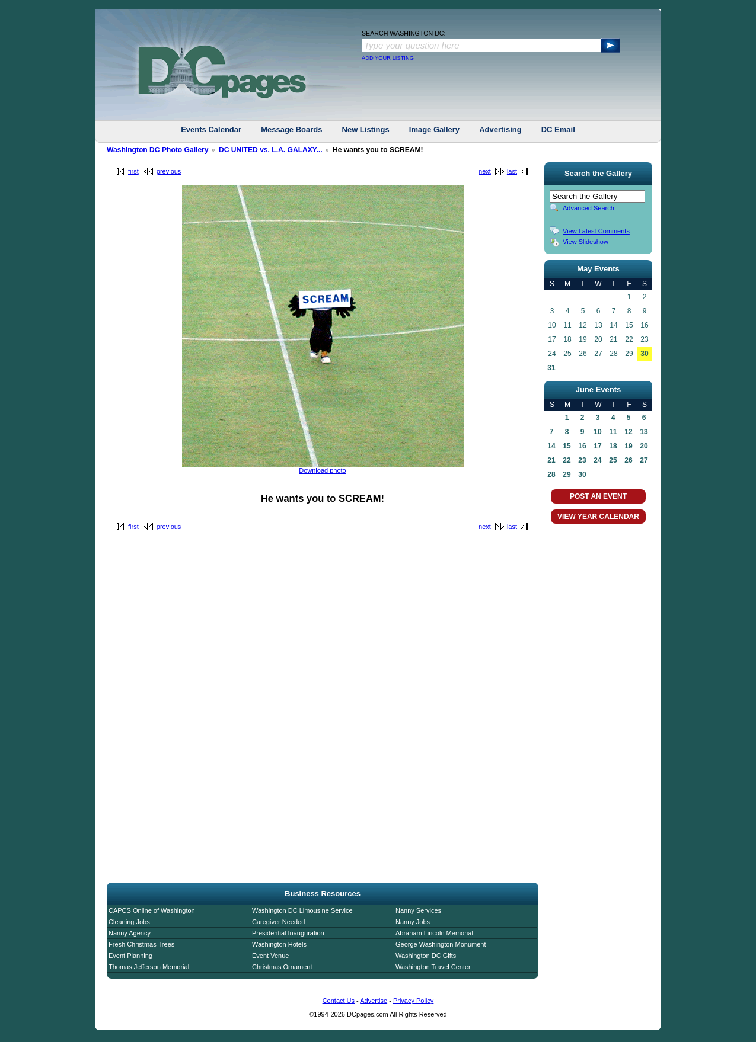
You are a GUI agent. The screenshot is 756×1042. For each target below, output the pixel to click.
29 (566, 474)
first (133, 171)
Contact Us (339, 1000)
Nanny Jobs (412, 921)
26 (628, 460)
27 (643, 460)
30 (644, 354)
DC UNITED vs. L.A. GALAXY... (271, 150)
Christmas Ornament (282, 966)
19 (628, 446)
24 (597, 460)
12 (628, 432)
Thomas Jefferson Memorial (149, 966)
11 (613, 432)
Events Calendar (211, 129)
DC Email (558, 129)
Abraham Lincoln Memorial (434, 933)
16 (582, 446)
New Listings (366, 129)
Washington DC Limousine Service (302, 910)
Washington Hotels (279, 944)
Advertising (500, 129)
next (485, 171)
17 (597, 446)
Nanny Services (418, 910)
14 (551, 446)
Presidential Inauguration (288, 933)
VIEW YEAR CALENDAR (598, 516)
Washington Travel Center (433, 966)
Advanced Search (588, 207)
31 (551, 368)
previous (169, 171)
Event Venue (270, 955)
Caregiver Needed (278, 921)
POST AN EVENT (598, 496)
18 (613, 446)
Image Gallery (434, 129)
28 (551, 474)
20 (643, 446)
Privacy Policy (413, 1000)
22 (566, 460)
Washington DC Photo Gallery (158, 150)
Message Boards (291, 129)
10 (597, 432)
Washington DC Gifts (425, 955)
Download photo (322, 470)
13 (643, 432)
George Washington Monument (440, 944)
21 (551, 460)
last (512, 171)
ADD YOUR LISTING (388, 58)
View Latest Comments (596, 231)
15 (566, 446)
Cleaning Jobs (129, 921)
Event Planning (130, 955)
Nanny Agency (130, 933)
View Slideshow (585, 241)
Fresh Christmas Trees (141, 944)
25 (613, 460)
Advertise (373, 1000)
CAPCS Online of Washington (152, 910)
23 (582, 460)
